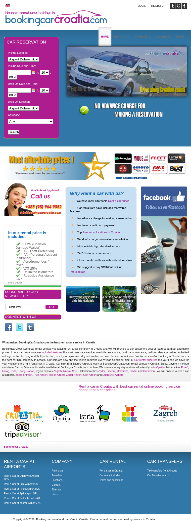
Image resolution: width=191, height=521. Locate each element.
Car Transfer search (158, 475)
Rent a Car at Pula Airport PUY (21, 484)
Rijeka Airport (57, 374)
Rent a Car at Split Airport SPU (21, 493)
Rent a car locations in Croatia (101, 232)
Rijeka (67, 371)
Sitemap (56, 489)
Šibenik (110, 371)
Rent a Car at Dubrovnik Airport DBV (21, 477)
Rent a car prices (118, 200)
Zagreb (57, 371)
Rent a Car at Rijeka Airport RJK (22, 488)
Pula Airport (41, 374)
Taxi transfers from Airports (162, 470)
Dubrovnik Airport (112, 374)
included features (52, 352)
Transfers (142, 36)
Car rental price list (145, 359)
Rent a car (121, 36)
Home (105, 36)
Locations (163, 36)
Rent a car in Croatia (110, 470)
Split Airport (90, 374)
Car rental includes (109, 475)
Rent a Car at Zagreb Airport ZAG (22, 503)
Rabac (30, 371)
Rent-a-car (58, 470)
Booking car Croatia (16, 446)
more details (78, 271)
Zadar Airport (74, 374)
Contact (56, 484)
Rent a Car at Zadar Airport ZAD (22, 498)
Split (74, 371)
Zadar (101, 371)
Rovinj (21, 371)
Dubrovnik (149, 371)
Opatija (160, 367)
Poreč (184, 367)
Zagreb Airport (23, 374)
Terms (180, 36)
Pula (13, 371)
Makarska (122, 371)
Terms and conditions (111, 480)
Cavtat (133, 371)
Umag (5, 371)
